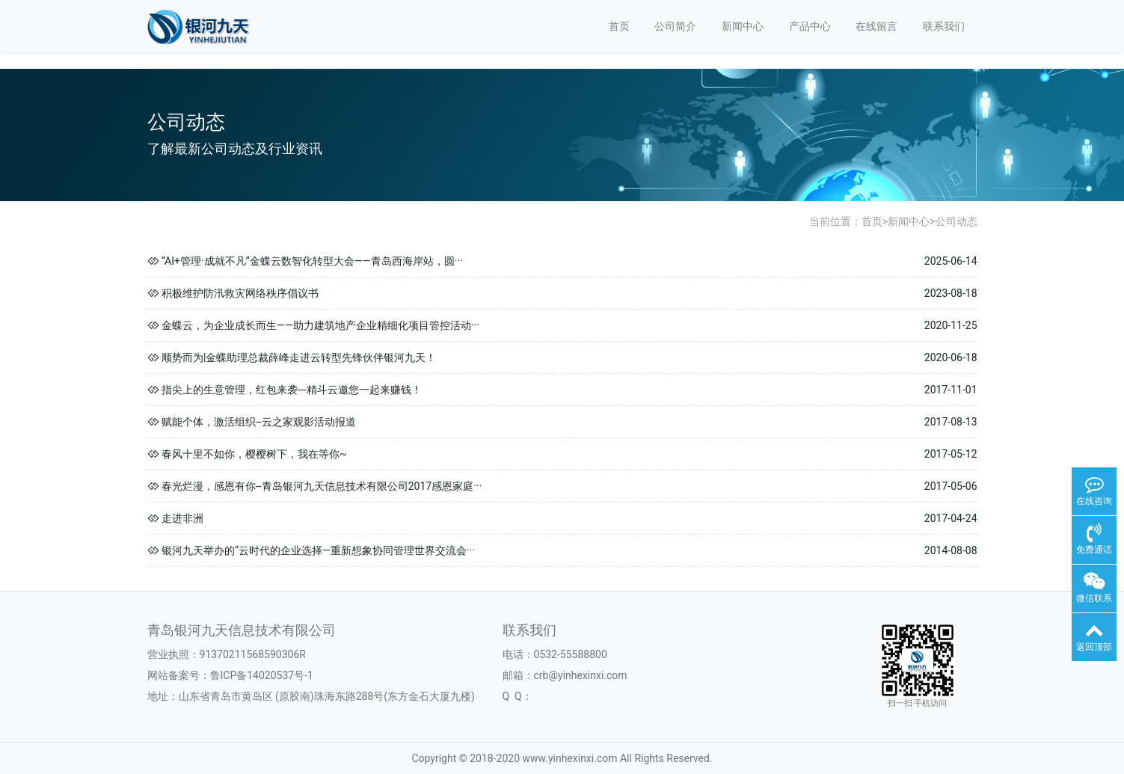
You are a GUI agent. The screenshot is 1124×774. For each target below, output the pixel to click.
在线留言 (876, 26)
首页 (619, 26)
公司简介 (675, 26)
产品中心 (810, 26)
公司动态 (956, 221)
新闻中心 (743, 26)
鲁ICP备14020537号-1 (261, 675)
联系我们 (944, 26)
